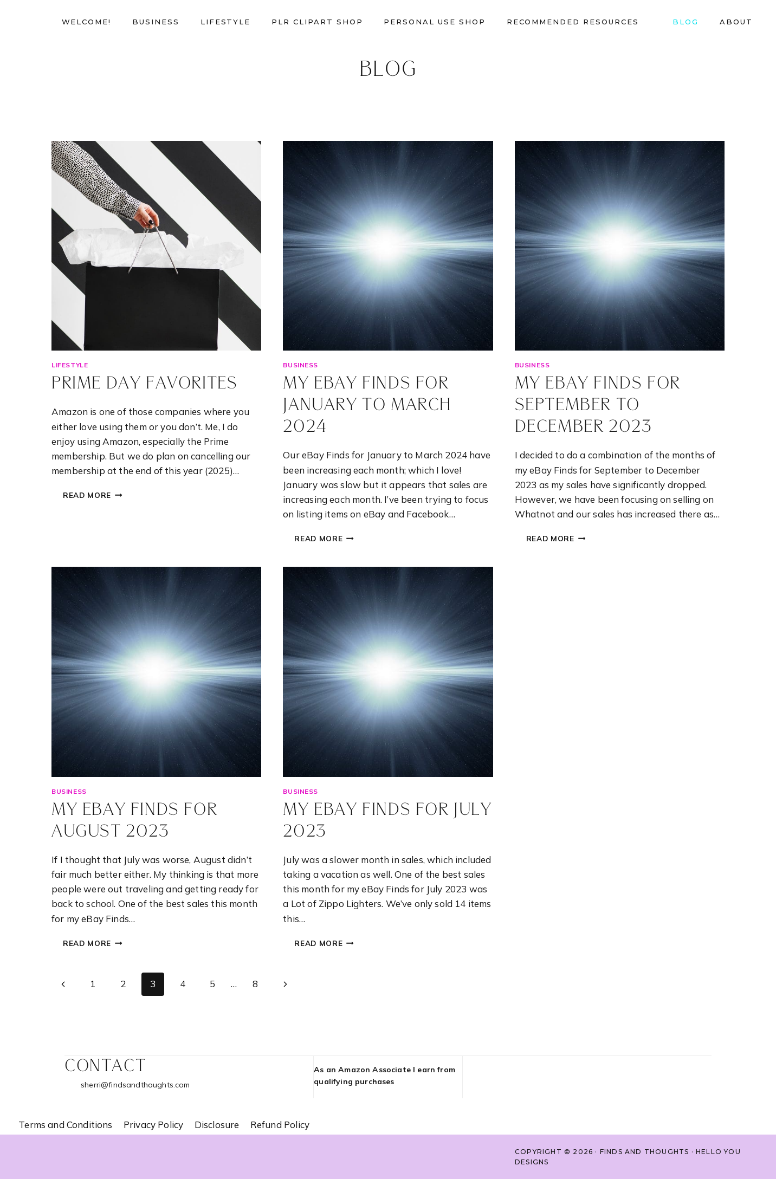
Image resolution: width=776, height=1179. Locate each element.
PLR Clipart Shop (317, 21)
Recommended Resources (573, 21)
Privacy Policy (153, 1124)
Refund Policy (279, 1124)
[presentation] (156, 246)
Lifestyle (226, 21)
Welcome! (87, 21)
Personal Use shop (434, 21)
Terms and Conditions (65, 1124)
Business (155, 21)
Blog (685, 21)
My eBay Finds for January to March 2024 (367, 405)
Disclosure (217, 1124)
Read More (98, 496)
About (736, 21)
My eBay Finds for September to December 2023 (598, 405)
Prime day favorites (144, 384)
